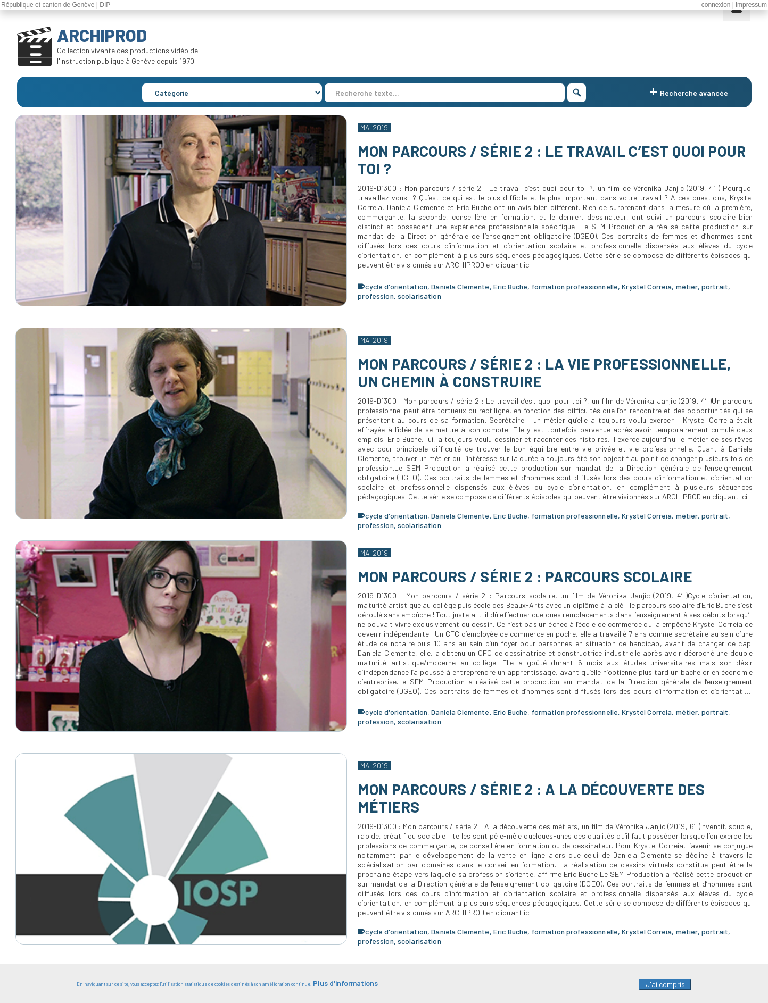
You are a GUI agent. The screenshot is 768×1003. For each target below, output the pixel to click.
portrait (714, 286)
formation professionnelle (575, 286)
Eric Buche (510, 286)
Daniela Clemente (460, 286)
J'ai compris (665, 987)
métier (687, 286)
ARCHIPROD (102, 35)
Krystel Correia (647, 286)
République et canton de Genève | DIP (55, 5)
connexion (716, 5)
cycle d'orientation (396, 286)
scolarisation (419, 295)
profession (375, 295)
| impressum (749, 5)
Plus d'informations (345, 986)
